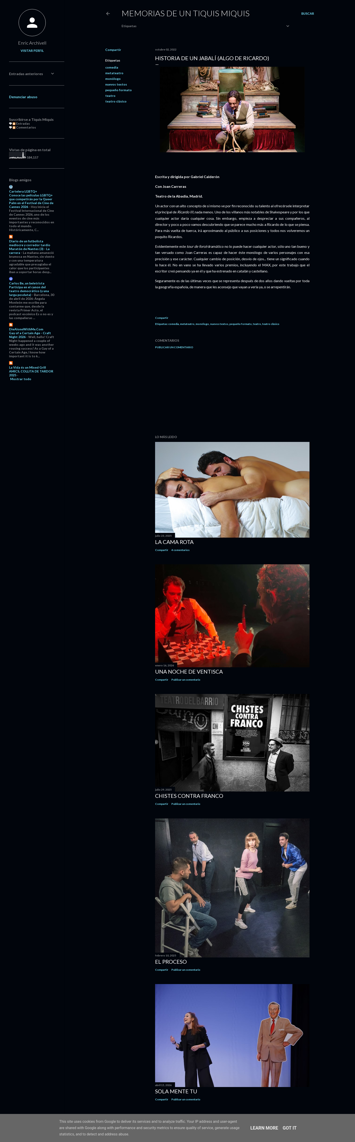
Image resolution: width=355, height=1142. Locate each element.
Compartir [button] (113, 50)
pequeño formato (118, 90)
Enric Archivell (32, 42)
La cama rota (174, 542)
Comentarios (24, 127)
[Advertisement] (232, 392)
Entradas (21, 123)
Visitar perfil (32, 50)
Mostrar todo (20, 379)
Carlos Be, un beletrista (26, 283)
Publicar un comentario (174, 347)
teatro (110, 96)
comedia (111, 67)
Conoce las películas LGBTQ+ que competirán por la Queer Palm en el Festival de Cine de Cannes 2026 (31, 201)
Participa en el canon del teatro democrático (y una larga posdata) (29, 291)
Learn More (264, 1128)
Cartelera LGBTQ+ (23, 191)
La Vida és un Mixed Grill (27, 367)
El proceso (171, 961)
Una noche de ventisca (189, 671)
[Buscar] (307, 13)
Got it (290, 1128)
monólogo (113, 79)
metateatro (114, 73)
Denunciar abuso (23, 97)
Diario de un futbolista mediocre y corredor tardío (29, 243)
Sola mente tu (176, 1091)
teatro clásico (116, 101)
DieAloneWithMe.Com (26, 329)
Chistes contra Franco (189, 795)
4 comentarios (180, 550)
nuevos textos (116, 84)
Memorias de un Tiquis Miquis (185, 13)
